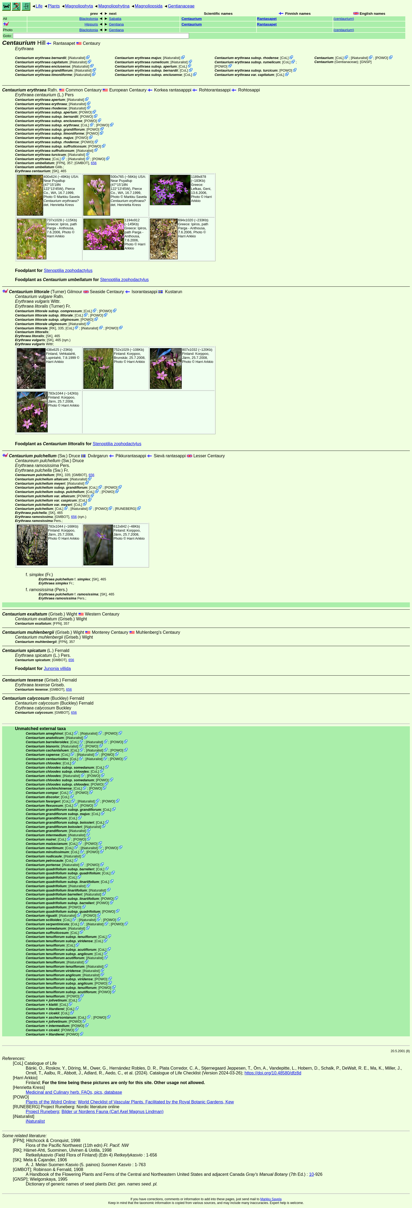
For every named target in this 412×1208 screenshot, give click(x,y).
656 (93, 163)
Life (39, 6)
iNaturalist (76, 58)
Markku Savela (270, 1199)
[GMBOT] (82, 163)
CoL (183, 66)
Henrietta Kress (62, 205)
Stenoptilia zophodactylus (68, 270)
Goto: (96, 36)
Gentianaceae (181, 6)
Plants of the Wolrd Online (51, 1102)
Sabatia (115, 19)
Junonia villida (57, 668)
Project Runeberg (42, 1111)
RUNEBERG (125, 509)
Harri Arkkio (56, 236)
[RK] (52, 328)
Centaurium (191, 19)
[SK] (55, 171)
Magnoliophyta (79, 6)
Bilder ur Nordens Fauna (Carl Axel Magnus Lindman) (112, 1111)
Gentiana (116, 24)
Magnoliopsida (148, 6)
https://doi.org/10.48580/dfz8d (272, 1073)
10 (311, 1174)
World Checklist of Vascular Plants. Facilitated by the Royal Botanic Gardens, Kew (156, 1102)
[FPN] (60, 163)
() (343, 19)
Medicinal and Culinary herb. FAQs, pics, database (74, 1092)
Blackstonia (88, 19)
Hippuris (91, 24)
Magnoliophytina (114, 6)
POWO (221, 66)
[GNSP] (366, 62)
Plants (54, 6)
